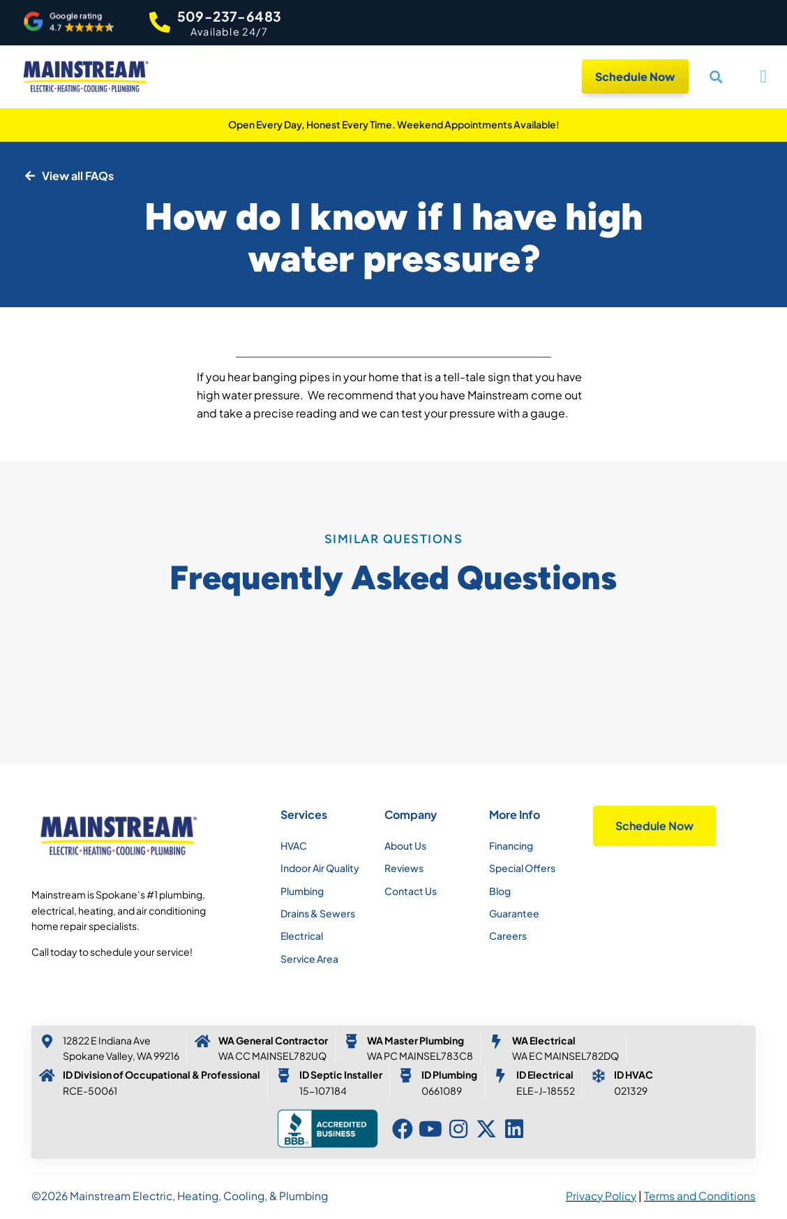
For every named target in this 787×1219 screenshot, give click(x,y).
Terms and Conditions (700, 1195)
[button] (68, 21)
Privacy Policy (601, 1195)
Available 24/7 (229, 31)
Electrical (301, 935)
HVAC (293, 845)
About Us (405, 845)
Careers (508, 935)
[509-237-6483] (159, 22)
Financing (511, 845)
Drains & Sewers (317, 913)
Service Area (309, 958)
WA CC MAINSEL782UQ (272, 1055)
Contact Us (410, 891)
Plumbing (302, 891)
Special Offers (522, 868)
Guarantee (514, 913)
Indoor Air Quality (319, 868)
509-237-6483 (229, 16)
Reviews (404, 868)
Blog (500, 891)
